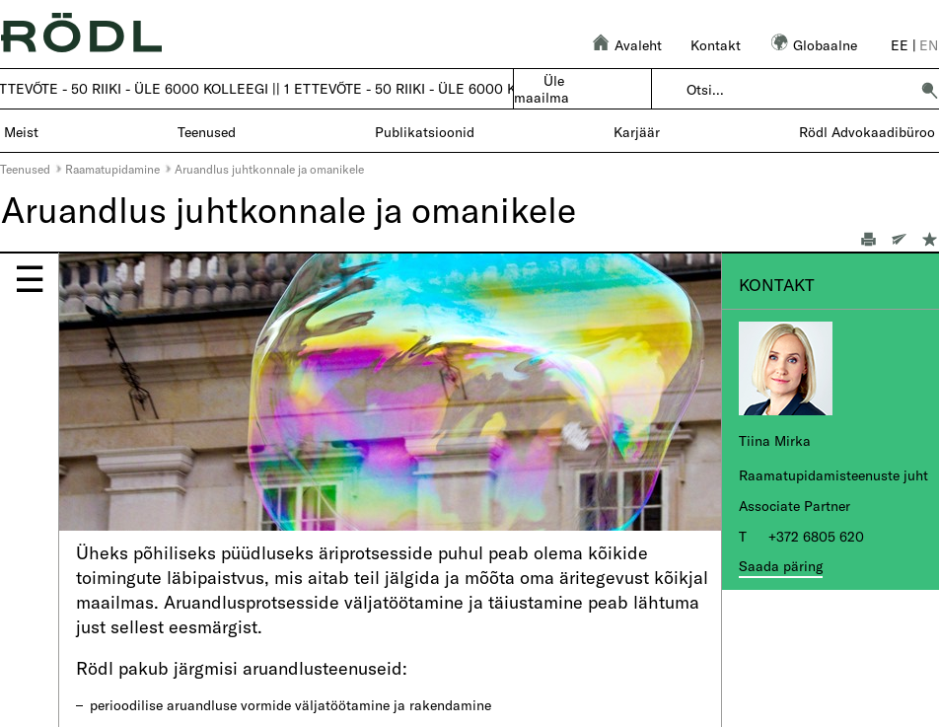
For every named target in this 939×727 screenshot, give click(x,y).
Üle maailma (541, 89)
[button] (929, 90)
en (928, 44)
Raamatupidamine (112, 169)
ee (899, 44)
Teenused (25, 169)
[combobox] (797, 90)
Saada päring (781, 565)
